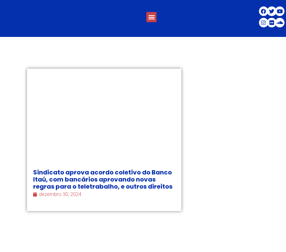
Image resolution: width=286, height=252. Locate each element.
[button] (151, 17)
